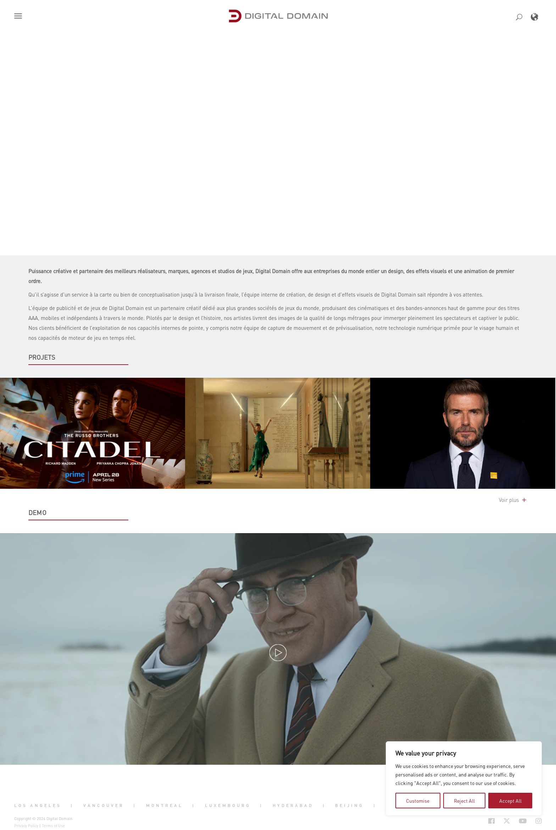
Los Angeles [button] (37, 805)
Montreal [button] (164, 805)
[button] (19, 17)
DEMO (37, 512)
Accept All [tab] (510, 800)
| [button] (72, 805)
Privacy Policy (26, 825)
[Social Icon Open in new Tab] (468, 820)
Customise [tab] (417, 800)
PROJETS (41, 357)
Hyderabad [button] (293, 805)
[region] (464, 778)
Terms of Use (53, 825)
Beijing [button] (349, 805)
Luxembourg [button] (228, 805)
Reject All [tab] (464, 800)
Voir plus (513, 499)
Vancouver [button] (103, 805)
